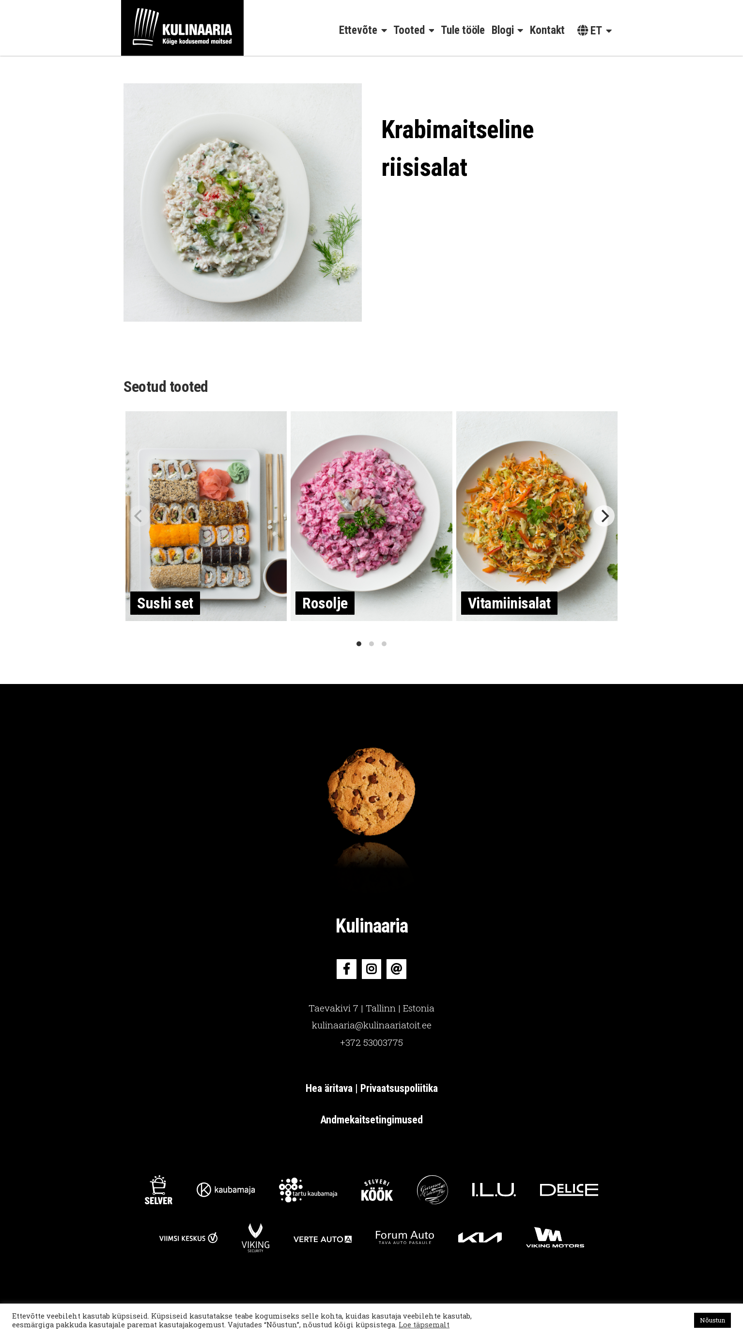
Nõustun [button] (712, 1320)
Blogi (503, 30)
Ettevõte (358, 30)
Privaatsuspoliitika (399, 1088)
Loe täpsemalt (424, 1324)
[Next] (604, 516)
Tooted (408, 30)
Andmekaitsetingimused (371, 1120)
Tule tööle (463, 30)
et (589, 30)
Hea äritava (330, 1088)
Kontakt (547, 30)
